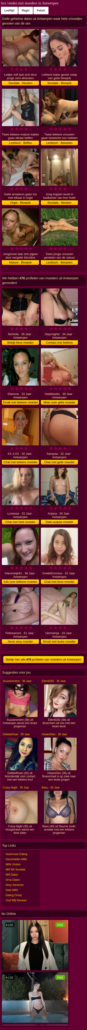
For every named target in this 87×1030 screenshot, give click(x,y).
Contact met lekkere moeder (59, 343)
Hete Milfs (12, 890)
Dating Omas (14, 895)
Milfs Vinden (13, 864)
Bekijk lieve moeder (20, 342)
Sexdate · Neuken (20, 83)
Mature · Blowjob (20, 262)
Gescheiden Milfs (16, 859)
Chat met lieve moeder (59, 581)
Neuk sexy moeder (20, 641)
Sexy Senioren (15, 885)
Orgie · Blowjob (20, 202)
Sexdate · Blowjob (59, 83)
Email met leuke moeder (59, 641)
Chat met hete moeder (20, 522)
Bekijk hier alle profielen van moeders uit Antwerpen (43, 659)
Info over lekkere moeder (20, 581)
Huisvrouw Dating (16, 854)
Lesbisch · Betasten (59, 143)
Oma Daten (13, 879)
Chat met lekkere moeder (20, 462)
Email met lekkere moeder (20, 402)
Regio (25, 10)
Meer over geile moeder (59, 402)
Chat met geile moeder (59, 462)
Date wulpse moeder (59, 522)
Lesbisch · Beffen (20, 143)
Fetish (41, 10)
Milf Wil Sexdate (16, 869)
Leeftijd (9, 10)
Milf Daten (12, 874)
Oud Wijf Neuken (16, 900)
